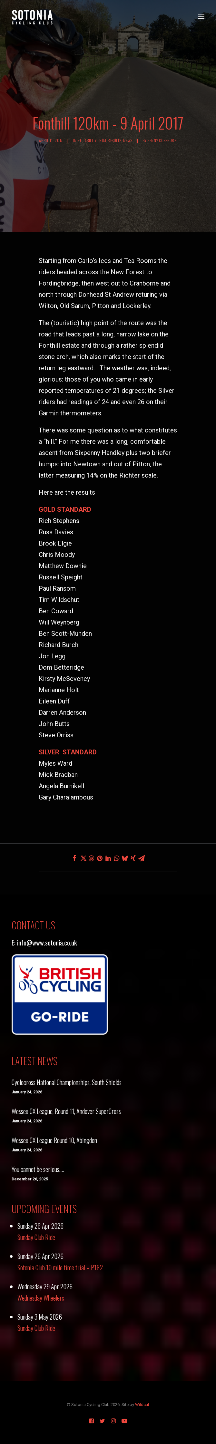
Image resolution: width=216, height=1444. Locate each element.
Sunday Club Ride (36, 1237)
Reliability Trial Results (99, 140)
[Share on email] (141, 858)
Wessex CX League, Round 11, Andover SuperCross (66, 1111)
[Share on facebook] (74, 858)
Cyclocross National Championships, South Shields (67, 1082)
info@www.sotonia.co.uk (47, 942)
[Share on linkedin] (108, 858)
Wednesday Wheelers (40, 1298)
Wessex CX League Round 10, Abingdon (54, 1140)
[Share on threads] (91, 858)
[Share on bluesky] (125, 858)
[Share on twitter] (83, 858)
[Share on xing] (133, 858)
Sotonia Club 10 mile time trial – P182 (60, 1267)
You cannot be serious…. (38, 1169)
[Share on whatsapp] (116, 858)
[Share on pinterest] (99, 858)
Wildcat (142, 1404)
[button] (201, 17)
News (127, 140)
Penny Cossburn (162, 140)
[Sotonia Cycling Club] (32, 17)
